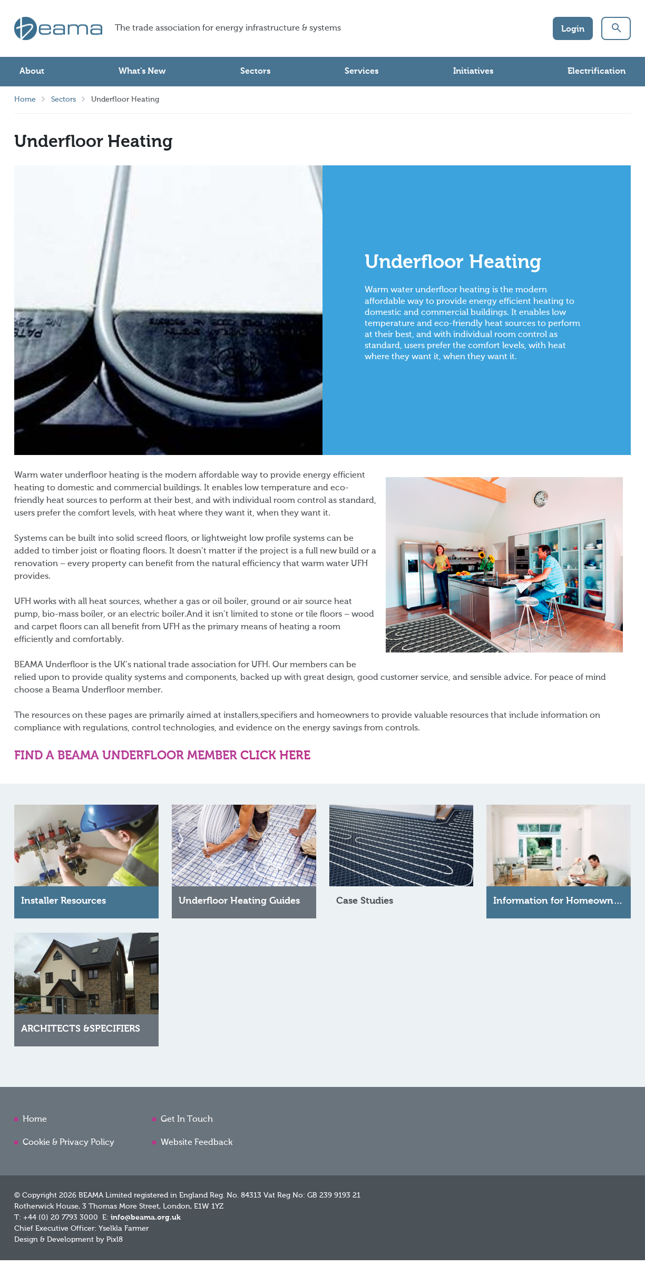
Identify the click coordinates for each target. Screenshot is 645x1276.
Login (572, 29)
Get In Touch (187, 1119)
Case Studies (364, 903)
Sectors (255, 71)
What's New (142, 71)
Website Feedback (196, 1143)
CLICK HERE (277, 756)
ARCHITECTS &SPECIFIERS (80, 1031)
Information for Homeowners (560, 903)
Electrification (597, 71)
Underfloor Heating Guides (239, 903)
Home (25, 99)
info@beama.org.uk (146, 1217)
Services (361, 71)
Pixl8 (114, 1239)
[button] (616, 28)
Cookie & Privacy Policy (68, 1143)
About (31, 71)
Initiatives (473, 71)
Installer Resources (63, 903)
